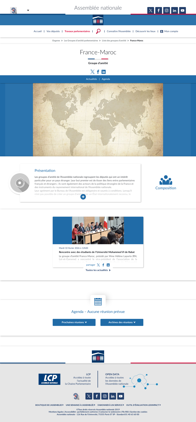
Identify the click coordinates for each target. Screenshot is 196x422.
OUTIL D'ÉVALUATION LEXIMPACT (142, 405)
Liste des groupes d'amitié (114, 40)
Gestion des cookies (138, 412)
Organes (56, 40)
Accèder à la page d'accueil (98, 19)
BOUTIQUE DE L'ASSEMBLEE (48, 405)
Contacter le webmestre (110, 412)
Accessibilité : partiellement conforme (81, 412)
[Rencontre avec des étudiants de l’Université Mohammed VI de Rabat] (98, 242)
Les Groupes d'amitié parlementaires (81, 40)
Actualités (91, 79)
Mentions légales (56, 412)
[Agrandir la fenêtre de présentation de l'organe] (83, 197)
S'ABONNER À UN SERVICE (110, 405)
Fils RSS (125, 412)
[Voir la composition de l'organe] (166, 183)
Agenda (106, 79)
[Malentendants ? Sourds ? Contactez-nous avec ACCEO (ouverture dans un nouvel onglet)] (75, 396)
